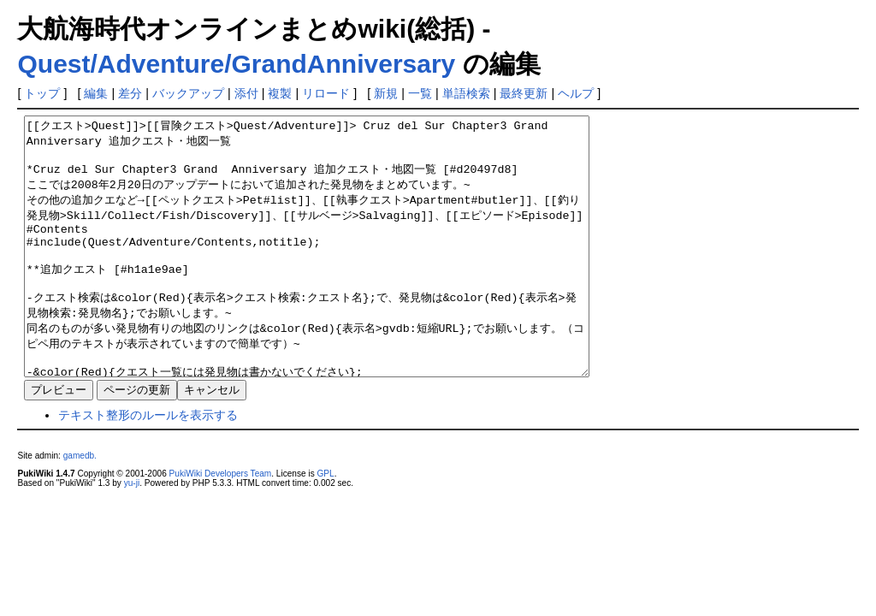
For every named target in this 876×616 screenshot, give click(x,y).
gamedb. (80, 507)
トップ (42, 93)
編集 (96, 93)
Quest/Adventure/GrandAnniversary (236, 64)
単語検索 (466, 93)
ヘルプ (576, 93)
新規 (386, 93)
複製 (280, 93)
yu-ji (131, 534)
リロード (326, 93)
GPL (325, 525)
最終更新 (524, 93)
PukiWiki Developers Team (220, 525)
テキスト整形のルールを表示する (148, 466)
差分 (130, 93)
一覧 (420, 93)
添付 (246, 93)
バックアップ (188, 93)
